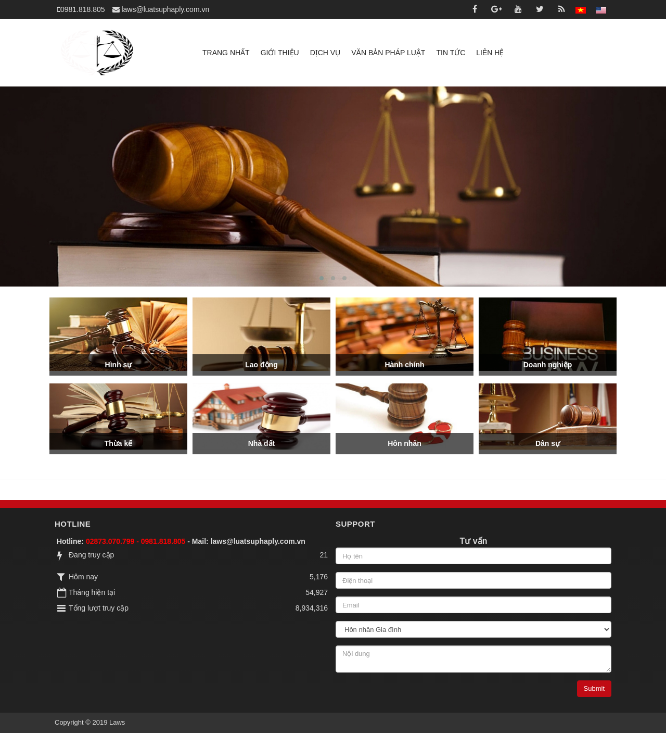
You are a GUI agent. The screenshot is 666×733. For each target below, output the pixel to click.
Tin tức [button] (450, 52)
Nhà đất (261, 443)
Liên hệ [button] (490, 52)
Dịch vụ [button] (325, 52)
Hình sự (118, 365)
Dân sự (547, 443)
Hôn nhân (404, 443)
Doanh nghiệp (547, 365)
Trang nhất (226, 52)
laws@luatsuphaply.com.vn (258, 541)
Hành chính (404, 365)
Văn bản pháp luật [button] (388, 52)
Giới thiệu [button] (280, 52)
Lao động (261, 365)
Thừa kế (119, 443)
